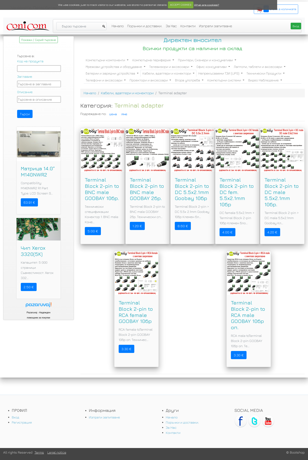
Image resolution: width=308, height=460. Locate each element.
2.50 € (29, 287)
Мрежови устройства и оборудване (114, 67)
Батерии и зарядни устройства (111, 73)
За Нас (171, 26)
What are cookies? (206, 4)
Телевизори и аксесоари (169, 67)
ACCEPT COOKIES (180, 4)
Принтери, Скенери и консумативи (206, 60)
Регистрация (22, 422)
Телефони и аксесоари (104, 80)
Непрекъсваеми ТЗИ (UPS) (219, 73)
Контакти (188, 26)
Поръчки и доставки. (144, 26)
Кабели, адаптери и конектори (167, 73)
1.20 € (137, 226)
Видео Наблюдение (264, 80)
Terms (39, 452)
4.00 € (227, 232)
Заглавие (24, 76)
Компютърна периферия (152, 60)
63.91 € (29, 202)
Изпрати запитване (215, 26)
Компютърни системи (224, 80)
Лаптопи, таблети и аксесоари (258, 67)
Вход (15, 417)
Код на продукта (30, 61)
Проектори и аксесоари (149, 80)
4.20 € (272, 232)
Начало (118, 26)
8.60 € (183, 226)
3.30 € (126, 349)
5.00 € (93, 231)
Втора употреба (188, 80)
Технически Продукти (264, 73)
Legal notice (56, 452)
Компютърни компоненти (106, 60)
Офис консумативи (211, 67)
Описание (25, 92)
